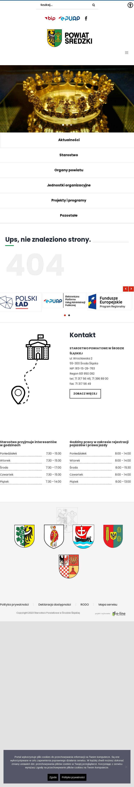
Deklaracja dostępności (54, 605)
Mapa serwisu (107, 605)
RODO (84, 605)
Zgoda (53, 777)
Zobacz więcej (85, 394)
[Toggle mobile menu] (127, 52)
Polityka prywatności (14, 605)
